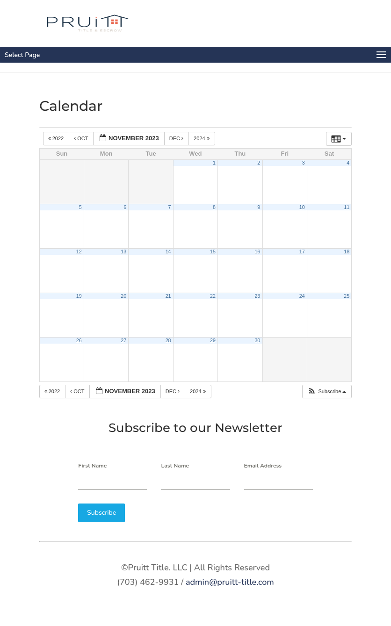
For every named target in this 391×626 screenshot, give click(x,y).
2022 (56, 138)
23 (257, 296)
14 (168, 251)
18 (346, 251)
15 (213, 251)
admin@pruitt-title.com (230, 581)
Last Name (175, 465)
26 (79, 340)
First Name (92, 465)
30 (257, 340)
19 (79, 296)
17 (302, 251)
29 (213, 340)
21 (168, 296)
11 (346, 207)
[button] (327, 391)
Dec (177, 138)
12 (79, 251)
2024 (202, 138)
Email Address (263, 465)
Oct (81, 138)
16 (257, 251)
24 (302, 296)
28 (168, 340)
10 (302, 207)
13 (123, 251)
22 (213, 296)
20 (123, 296)
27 (123, 340)
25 (346, 296)
